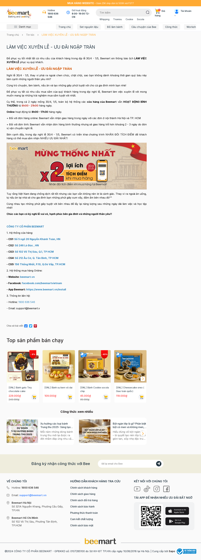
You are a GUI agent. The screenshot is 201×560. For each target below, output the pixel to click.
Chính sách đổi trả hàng (84, 500)
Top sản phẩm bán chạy (35, 340)
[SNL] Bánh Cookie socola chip (94, 389)
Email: (29, 495)
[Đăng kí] (158, 464)
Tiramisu (117, 19)
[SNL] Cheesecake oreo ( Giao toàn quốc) (130, 389)
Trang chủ (64, 26)
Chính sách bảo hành (82, 506)
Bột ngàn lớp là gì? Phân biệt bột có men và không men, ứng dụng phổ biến (129, 425)
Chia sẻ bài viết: (15, 325)
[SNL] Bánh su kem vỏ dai (58, 387)
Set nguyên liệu (89, 26)
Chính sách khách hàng (83, 487)
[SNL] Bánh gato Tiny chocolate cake (20, 389)
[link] (46, 289)
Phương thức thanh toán (84, 512)
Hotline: (25, 487)
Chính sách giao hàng (82, 494)
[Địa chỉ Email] (130, 464)
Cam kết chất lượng (81, 519)
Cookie (129, 19)
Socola (140, 19)
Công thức (171, 26)
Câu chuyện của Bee (143, 26)
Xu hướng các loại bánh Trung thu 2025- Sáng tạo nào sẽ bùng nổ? (55, 425)
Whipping (104, 19)
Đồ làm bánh (114, 26)
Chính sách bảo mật (81, 525)
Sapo (172, 551)
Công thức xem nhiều (76, 412)
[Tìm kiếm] (147, 12)
